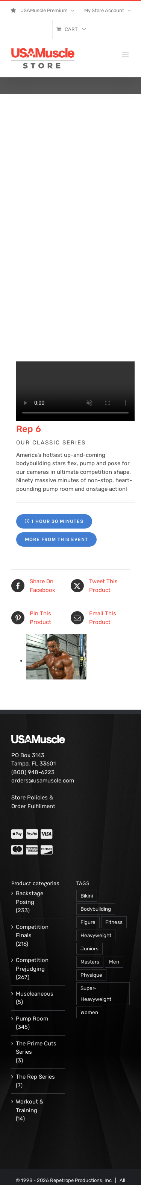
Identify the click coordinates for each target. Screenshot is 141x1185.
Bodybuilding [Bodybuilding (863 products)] (95, 909)
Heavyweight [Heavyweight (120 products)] (95, 935)
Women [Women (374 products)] (89, 1012)
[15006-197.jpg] (56, 660)
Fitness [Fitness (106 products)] (114, 922)
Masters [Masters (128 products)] (89, 962)
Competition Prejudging (32, 964)
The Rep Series (35, 1076)
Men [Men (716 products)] (114, 962)
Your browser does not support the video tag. (75, 391)
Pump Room (32, 1018)
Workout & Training (29, 1106)
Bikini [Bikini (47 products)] (86, 896)
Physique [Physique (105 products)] (91, 975)
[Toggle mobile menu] (126, 54)
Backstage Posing (29, 897)
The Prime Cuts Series (36, 1048)
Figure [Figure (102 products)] (88, 922)
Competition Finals (32, 931)
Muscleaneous (34, 993)
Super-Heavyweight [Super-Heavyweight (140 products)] (95, 993)
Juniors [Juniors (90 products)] (89, 948)
